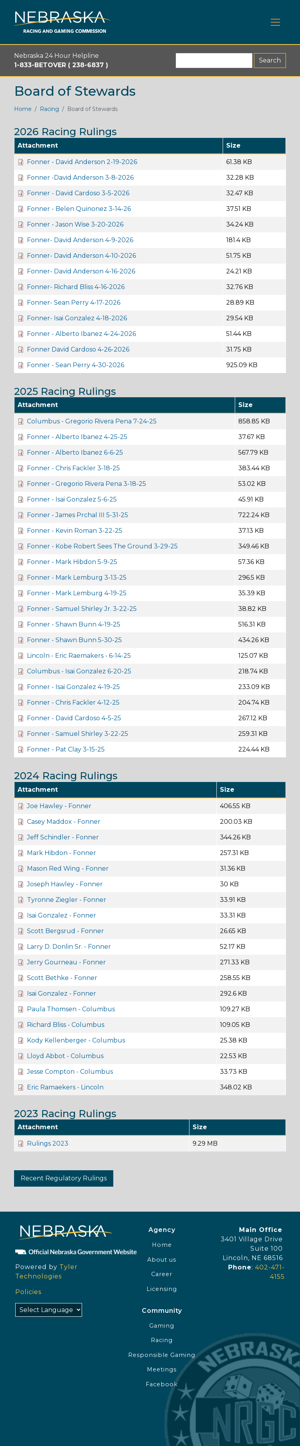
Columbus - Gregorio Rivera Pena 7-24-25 (92, 421)
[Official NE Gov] (62, 1251)
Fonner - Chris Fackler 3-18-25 (73, 468)
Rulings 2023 (47, 1143)
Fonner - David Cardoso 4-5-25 (74, 718)
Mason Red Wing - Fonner (68, 868)
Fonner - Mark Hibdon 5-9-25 (72, 562)
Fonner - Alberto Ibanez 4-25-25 (77, 437)
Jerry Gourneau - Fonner (66, 962)
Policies (28, 1292)
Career (161, 1274)
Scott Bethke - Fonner (62, 978)
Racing (49, 108)
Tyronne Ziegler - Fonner (66, 899)
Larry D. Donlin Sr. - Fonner (69, 946)
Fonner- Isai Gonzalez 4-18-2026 (77, 318)
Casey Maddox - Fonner (63, 821)
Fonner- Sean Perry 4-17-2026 (73, 302)
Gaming (161, 1325)
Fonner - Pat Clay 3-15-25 (66, 749)
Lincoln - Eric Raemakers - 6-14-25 (79, 655)
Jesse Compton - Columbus (70, 1071)
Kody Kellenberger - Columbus (76, 1040)
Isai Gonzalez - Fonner (61, 915)
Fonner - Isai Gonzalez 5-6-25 (72, 499)
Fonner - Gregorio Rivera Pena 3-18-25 (86, 483)
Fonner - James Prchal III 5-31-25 (77, 515)
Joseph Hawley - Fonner (65, 884)
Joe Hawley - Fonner (59, 806)
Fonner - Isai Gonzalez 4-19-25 (73, 687)
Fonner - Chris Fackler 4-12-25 (73, 702)
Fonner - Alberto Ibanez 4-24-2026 (81, 333)
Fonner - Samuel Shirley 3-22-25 (77, 733)
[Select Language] (48, 1310)
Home (23, 108)
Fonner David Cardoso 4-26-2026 (78, 349)
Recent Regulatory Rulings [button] (64, 1178)
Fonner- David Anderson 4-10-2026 (81, 255)
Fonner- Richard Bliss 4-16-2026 (76, 287)
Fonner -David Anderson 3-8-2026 (80, 177)
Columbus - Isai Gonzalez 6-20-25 (79, 671)
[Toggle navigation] (275, 22)
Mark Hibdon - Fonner (61, 853)
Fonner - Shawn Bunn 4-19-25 (73, 624)
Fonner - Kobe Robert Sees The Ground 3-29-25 (102, 546)
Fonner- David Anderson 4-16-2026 (81, 271)
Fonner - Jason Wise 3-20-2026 (75, 224)
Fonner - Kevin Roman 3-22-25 (74, 530)
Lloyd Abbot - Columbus (65, 1056)
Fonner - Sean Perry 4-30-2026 (75, 365)
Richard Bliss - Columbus (65, 1024)
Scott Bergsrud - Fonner (65, 931)
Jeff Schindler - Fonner (63, 837)
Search (270, 60)
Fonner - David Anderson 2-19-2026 (82, 162)
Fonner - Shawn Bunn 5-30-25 (74, 640)
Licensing (161, 1288)
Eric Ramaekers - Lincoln (65, 1087)
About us (161, 1259)
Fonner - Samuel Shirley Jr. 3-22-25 (82, 608)
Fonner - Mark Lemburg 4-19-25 (77, 593)
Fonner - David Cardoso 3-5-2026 (78, 193)
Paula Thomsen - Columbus (71, 1009)
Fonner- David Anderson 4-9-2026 (80, 240)
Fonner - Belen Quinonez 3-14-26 (79, 208)
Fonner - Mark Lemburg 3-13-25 (77, 577)
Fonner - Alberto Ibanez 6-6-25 (75, 452)
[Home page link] (62, 22)
